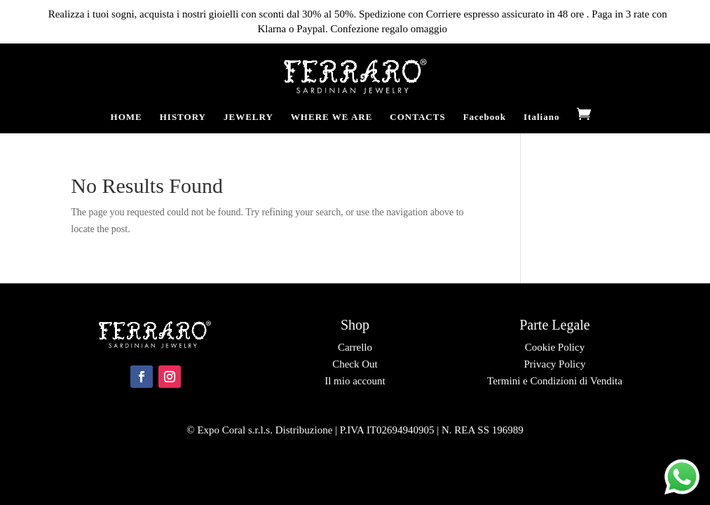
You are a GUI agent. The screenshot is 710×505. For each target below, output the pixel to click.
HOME (126, 117)
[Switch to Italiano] (541, 122)
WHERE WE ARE (332, 117)
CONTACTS (417, 117)
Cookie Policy (555, 347)
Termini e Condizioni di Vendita (554, 380)
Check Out (355, 364)
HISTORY (183, 117)
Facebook (484, 117)
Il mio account (355, 380)
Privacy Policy (554, 364)
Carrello (355, 347)
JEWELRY (248, 117)
